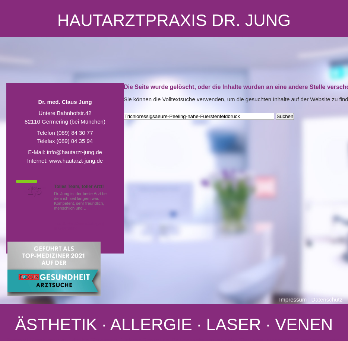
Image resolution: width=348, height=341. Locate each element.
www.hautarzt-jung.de (76, 160)
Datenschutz (326, 299)
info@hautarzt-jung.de (74, 152)
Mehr (93, 208)
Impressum (293, 299)
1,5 (34, 191)
